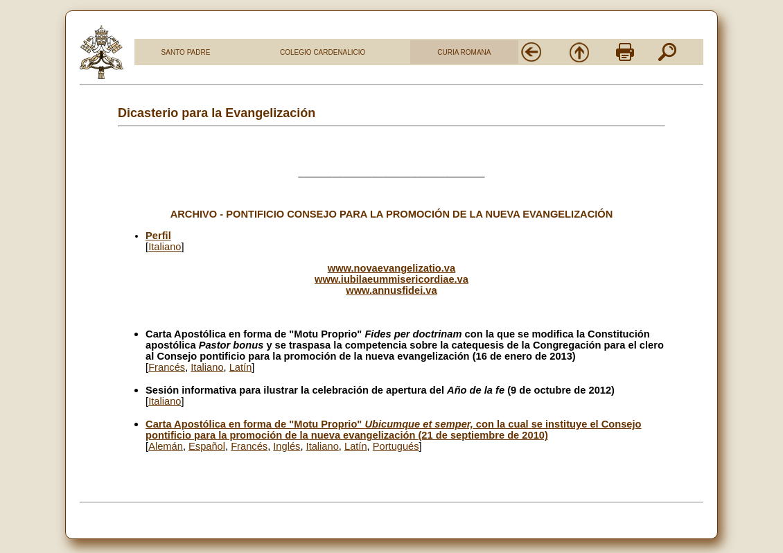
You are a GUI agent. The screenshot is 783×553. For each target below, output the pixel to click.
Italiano (164, 246)
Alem (165, 446)
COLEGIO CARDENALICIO (322, 52)
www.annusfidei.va (391, 290)
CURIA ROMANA (464, 52)
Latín (240, 367)
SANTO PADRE (186, 52)
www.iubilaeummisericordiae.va (391, 279)
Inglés (286, 446)
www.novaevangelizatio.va (391, 268)
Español (206, 446)
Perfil (158, 235)
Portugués (396, 446)
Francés (166, 367)
